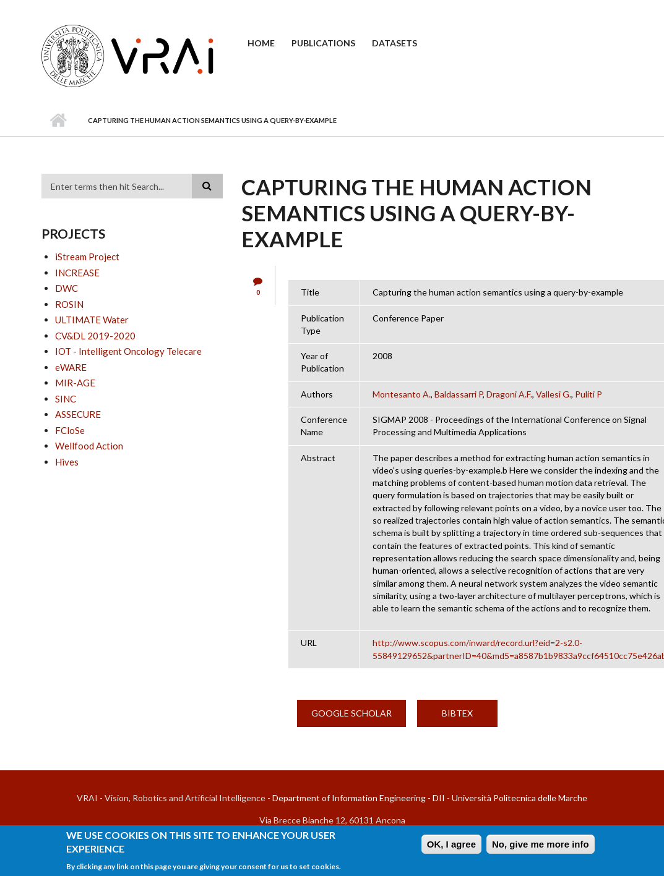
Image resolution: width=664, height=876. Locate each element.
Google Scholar (351, 713)
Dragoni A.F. (509, 394)
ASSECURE (78, 414)
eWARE (71, 367)
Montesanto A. (402, 394)
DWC (66, 288)
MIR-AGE (75, 382)
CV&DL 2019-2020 (95, 335)
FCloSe (70, 430)
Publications (323, 43)
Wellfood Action (89, 445)
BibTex (457, 713)
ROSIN (69, 304)
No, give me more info (540, 845)
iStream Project (87, 256)
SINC (65, 398)
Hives (67, 461)
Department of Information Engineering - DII (358, 798)
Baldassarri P (458, 394)
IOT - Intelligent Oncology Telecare (128, 351)
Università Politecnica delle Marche (519, 798)
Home (261, 43)
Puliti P (588, 394)
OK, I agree (451, 845)
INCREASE (77, 272)
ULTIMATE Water (92, 319)
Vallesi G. (553, 394)
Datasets (394, 43)
